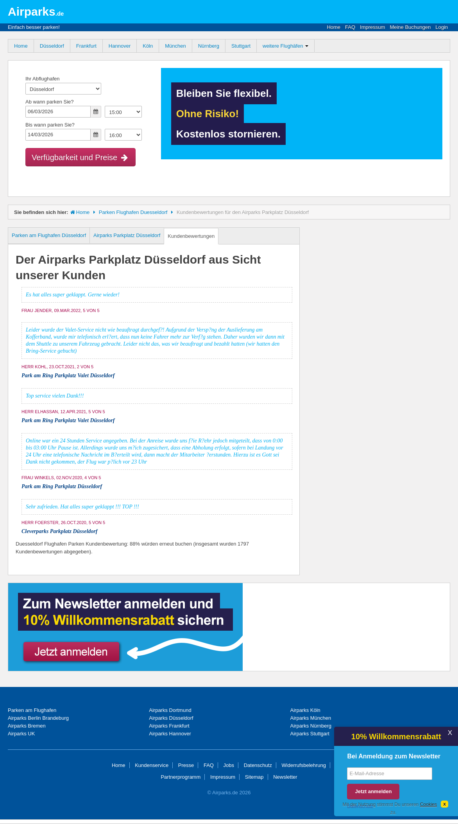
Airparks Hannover (170, 734)
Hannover (120, 46)
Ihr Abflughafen (42, 79)
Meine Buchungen (410, 27)
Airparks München (310, 718)
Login (441, 27)
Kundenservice (151, 765)
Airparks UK (21, 734)
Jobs (229, 765)
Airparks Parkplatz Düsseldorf (126, 235)
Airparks (36, 11)
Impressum (372, 27)
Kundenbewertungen (191, 236)
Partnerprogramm (180, 777)
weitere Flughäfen (285, 46)
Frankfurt (86, 46)
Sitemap (254, 777)
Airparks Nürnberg (311, 726)
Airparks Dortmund (170, 710)
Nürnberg (208, 46)
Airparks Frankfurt (169, 726)
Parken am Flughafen (32, 710)
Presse (186, 765)
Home (333, 27)
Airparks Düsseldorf (171, 718)
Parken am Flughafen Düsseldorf (49, 235)
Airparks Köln (305, 710)
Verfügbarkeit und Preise (80, 157)
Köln (148, 46)
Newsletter (285, 777)
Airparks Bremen (27, 726)
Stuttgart (240, 46)
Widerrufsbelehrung (304, 765)
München (175, 46)
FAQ (350, 27)
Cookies (428, 804)
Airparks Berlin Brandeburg (38, 718)
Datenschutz (258, 765)
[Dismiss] (444, 804)
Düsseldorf (52, 46)
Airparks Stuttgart (309, 734)
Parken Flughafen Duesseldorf (133, 212)
